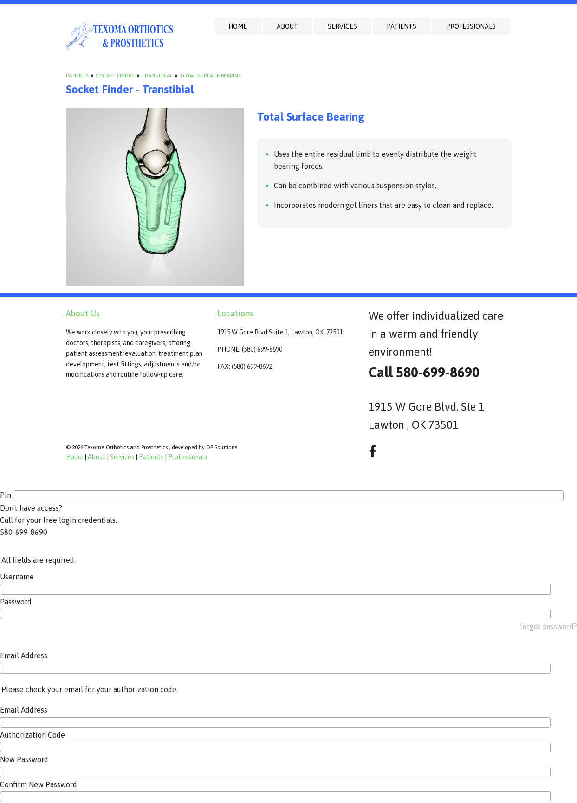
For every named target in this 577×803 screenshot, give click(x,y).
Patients (401, 26)
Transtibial (157, 75)
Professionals (471, 26)
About (287, 26)
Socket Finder (115, 75)
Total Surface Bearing (211, 75)
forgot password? (548, 626)
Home (237, 26)
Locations (235, 313)
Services (342, 26)
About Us (83, 313)
